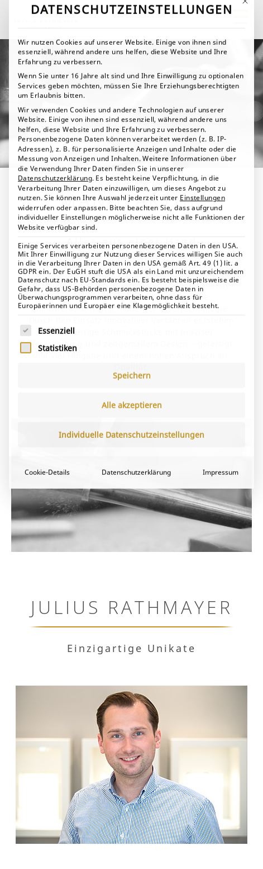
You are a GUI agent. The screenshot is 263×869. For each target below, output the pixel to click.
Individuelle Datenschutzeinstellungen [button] (131, 305)
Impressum (220, 343)
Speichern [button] (132, 246)
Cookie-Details (47, 343)
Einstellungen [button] (202, 68)
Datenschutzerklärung (55, 49)
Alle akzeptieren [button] (132, 276)
